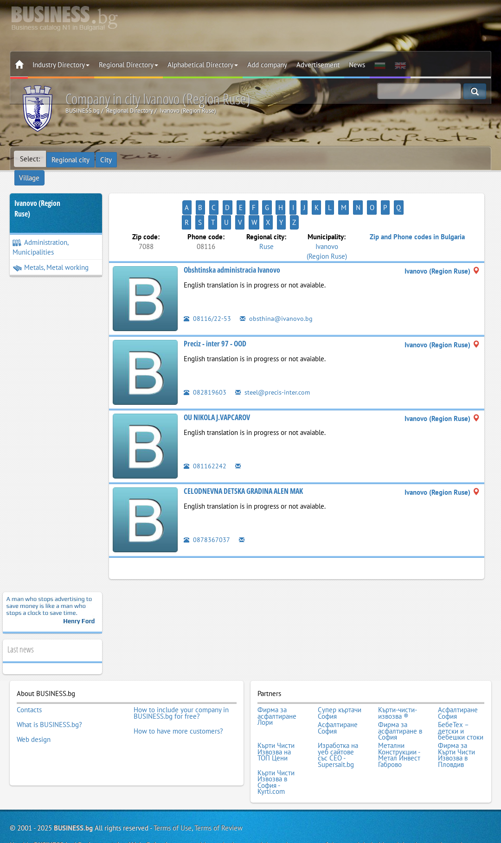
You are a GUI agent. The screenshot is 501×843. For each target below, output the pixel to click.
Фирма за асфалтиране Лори (276, 685)
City (107, 158)
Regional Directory (128, 64)
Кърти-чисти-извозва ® (397, 682)
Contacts (29, 679)
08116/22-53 (207, 288)
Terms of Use (173, 789)
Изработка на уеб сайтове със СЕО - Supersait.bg (338, 719)
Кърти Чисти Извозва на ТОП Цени (276, 716)
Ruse (266, 216)
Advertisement (318, 64)
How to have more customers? (178, 698)
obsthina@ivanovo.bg (276, 288)
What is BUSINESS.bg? (49, 691)
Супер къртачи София (339, 682)
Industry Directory (61, 64)
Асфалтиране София (458, 682)
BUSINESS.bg (73, 789)
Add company (267, 64)
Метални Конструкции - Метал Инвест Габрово (399, 719)
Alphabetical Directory (202, 64)
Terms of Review (218, 789)
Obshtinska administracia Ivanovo (232, 240)
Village (135, 158)
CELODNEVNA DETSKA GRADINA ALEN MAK (243, 461)
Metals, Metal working (51, 252)
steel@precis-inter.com (274, 362)
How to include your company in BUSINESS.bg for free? (181, 682)
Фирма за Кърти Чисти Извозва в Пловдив (456, 719)
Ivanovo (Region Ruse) (37, 193)
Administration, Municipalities (41, 232)
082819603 (205, 362)
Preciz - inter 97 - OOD (215, 314)
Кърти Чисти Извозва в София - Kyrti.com (276, 744)
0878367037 (207, 509)
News (357, 64)
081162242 (205, 436)
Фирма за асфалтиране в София (400, 697)
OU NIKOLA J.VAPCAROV (217, 388)
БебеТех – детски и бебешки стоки (460, 697)
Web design (34, 704)
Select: (30, 158)
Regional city (71, 158)
